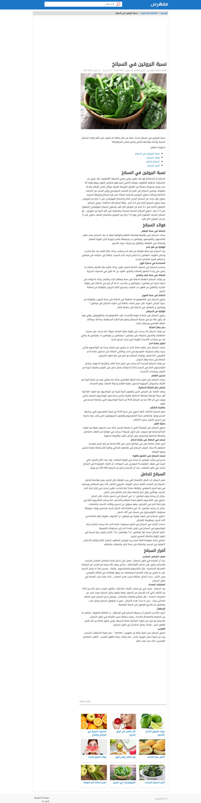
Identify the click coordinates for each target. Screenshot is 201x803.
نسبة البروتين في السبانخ (147, 153)
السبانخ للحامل (153, 161)
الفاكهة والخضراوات (149, 13)
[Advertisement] (123, 39)
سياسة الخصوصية (41, 798)
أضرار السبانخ (153, 165)
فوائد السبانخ (153, 158)
